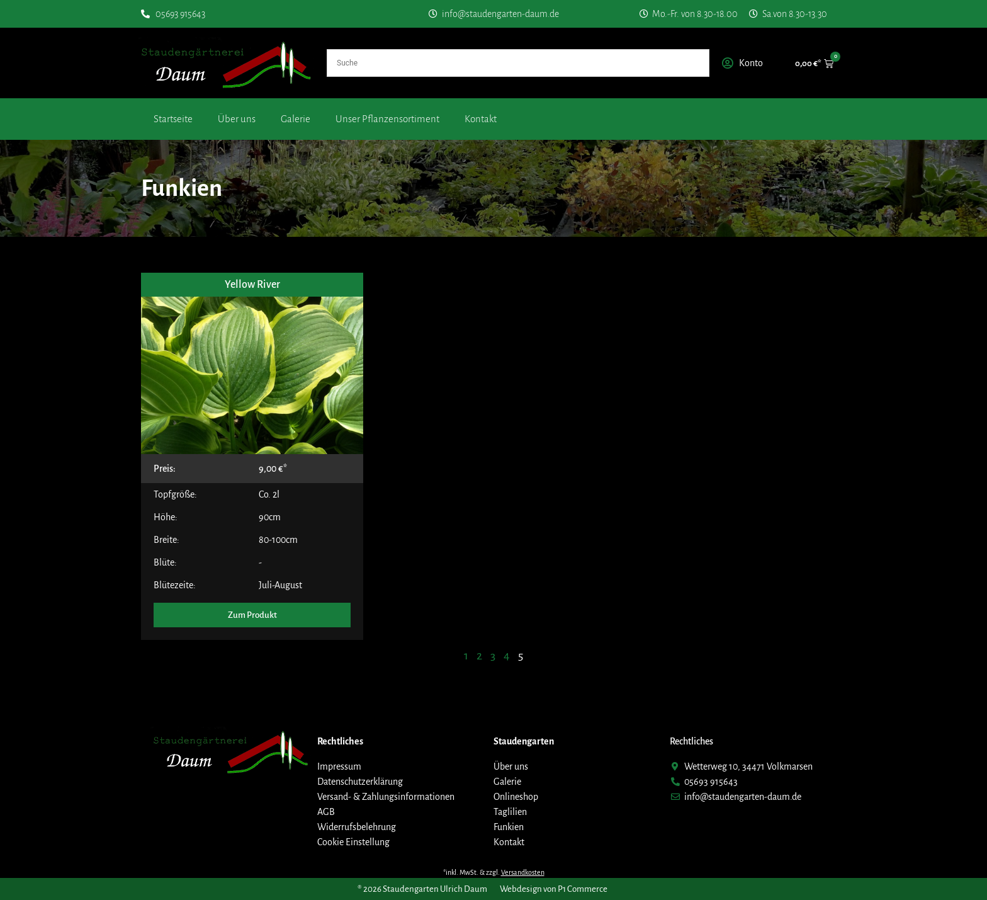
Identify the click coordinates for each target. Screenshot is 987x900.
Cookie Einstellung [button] (353, 842)
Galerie (295, 118)
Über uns (237, 118)
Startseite (173, 118)
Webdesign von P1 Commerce (553, 889)
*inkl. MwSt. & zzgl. (493, 872)
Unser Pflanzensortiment (387, 118)
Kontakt (481, 118)
